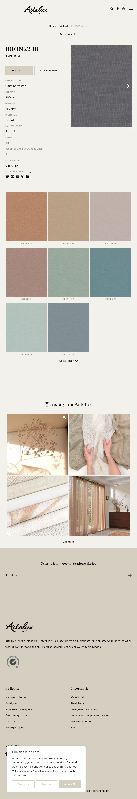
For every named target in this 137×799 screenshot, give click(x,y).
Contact (76, 727)
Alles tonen (68, 361)
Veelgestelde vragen (84, 709)
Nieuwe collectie (15, 697)
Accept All (69, 784)
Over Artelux (79, 697)
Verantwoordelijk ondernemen (90, 715)
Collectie (65, 26)
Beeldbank (78, 703)
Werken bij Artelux (82, 721)
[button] (37, 444)
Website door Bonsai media (92, 791)
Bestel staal (19, 70)
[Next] (128, 86)
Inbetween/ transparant (19, 709)
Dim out (10, 721)
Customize (23, 784)
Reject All (47, 784)
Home (52, 26)
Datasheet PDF (48, 71)
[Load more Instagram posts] (68, 541)
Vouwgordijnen (14, 727)
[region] (46, 769)
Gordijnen (11, 703)
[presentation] (32, 590)
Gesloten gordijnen (17, 715)
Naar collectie (68, 34)
